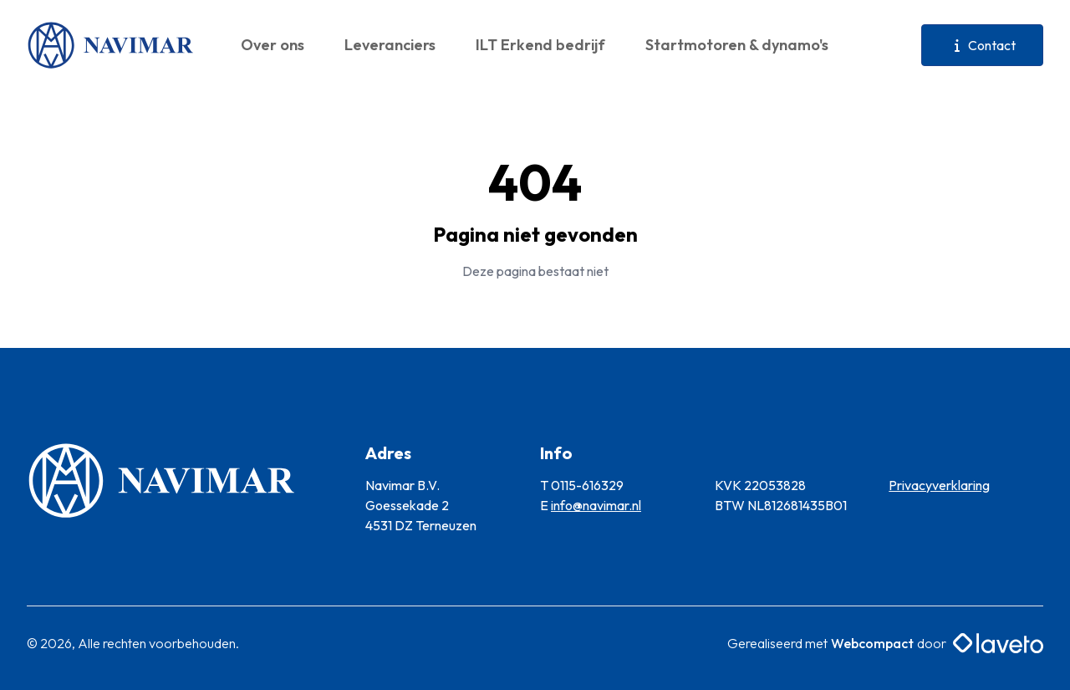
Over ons (272, 44)
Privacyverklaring (939, 485)
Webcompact (872, 643)
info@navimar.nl (596, 505)
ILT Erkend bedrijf (540, 44)
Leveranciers (390, 44)
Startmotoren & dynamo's (736, 44)
